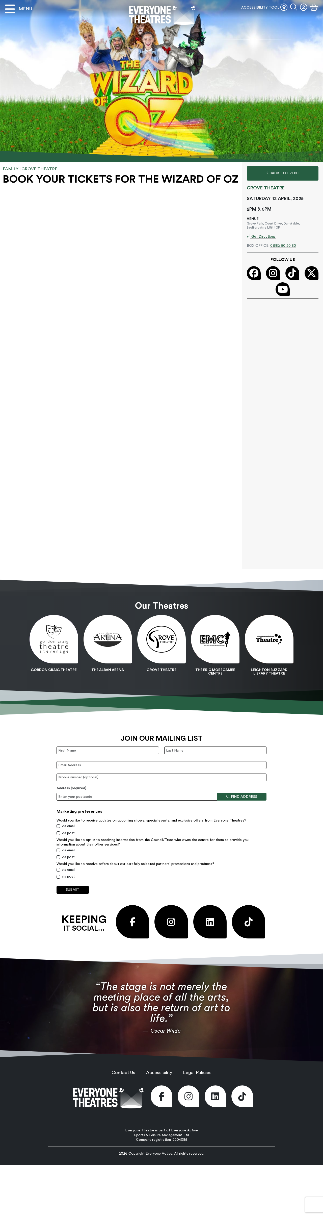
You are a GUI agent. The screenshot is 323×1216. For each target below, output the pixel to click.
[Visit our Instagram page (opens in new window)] (273, 273)
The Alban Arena (107, 670)
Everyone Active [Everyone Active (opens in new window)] (159, 1153)
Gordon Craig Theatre (54, 670)
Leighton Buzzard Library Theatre (269, 671)
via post (68, 833)
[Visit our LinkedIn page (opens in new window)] (210, 921)
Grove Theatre (39, 169)
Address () (71, 788)
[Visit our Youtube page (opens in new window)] (282, 289)
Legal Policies (197, 1072)
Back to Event (282, 173)
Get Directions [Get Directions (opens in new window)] (261, 236)
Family (10, 169)
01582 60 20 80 (283, 245)
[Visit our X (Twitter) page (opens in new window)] (311, 273)
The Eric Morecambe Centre (215, 671)
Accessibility (159, 1072)
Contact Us (123, 1072)
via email (68, 826)
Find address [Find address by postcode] (241, 797)
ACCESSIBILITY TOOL (264, 7)
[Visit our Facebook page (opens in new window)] (254, 273)
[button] (293, 7)
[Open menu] (18, 9)
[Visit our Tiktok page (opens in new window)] (292, 273)
